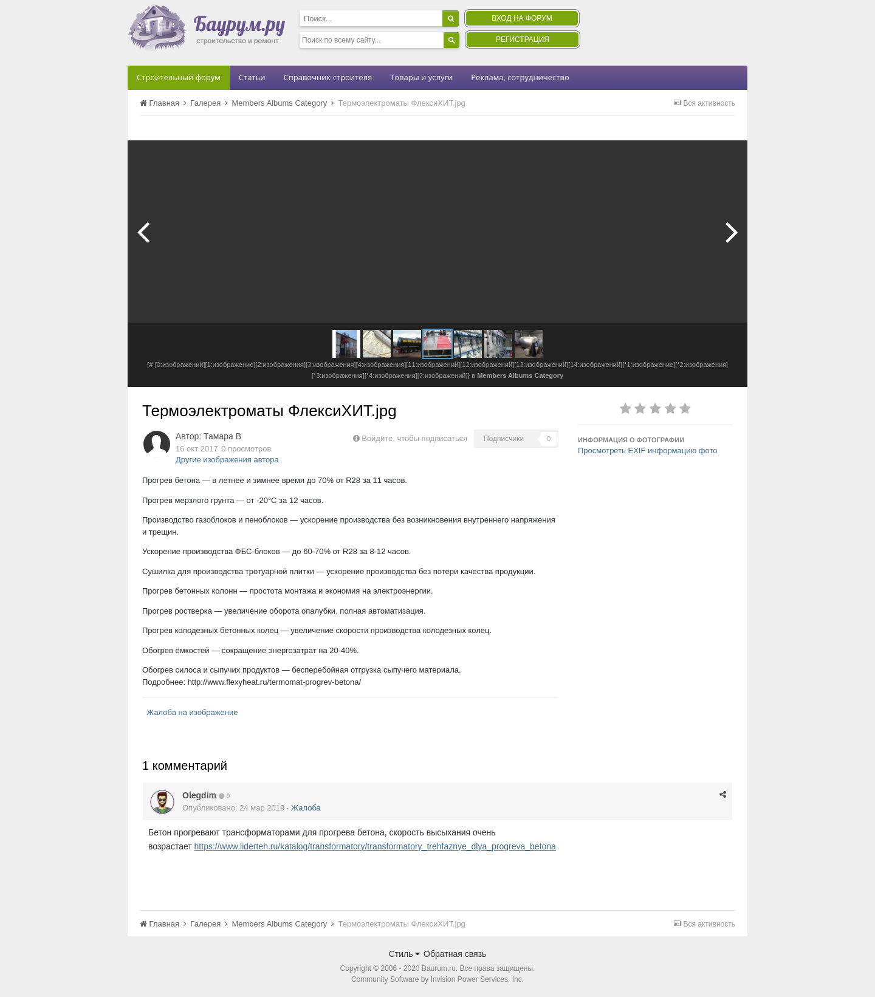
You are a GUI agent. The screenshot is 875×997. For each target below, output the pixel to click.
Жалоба (306, 807)
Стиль (404, 954)
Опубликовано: (233, 807)
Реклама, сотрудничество (520, 77)
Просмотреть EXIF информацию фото (648, 450)
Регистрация (522, 39)
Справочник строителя (327, 77)
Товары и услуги (421, 77)
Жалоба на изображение (192, 712)
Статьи (252, 77)
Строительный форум (179, 77)
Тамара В (222, 436)
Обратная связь (455, 954)
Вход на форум (522, 18)
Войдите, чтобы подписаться (414, 438)
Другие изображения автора (227, 459)
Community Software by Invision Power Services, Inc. (437, 979)
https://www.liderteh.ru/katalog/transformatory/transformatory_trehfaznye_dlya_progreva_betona (375, 846)
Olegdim (199, 795)
